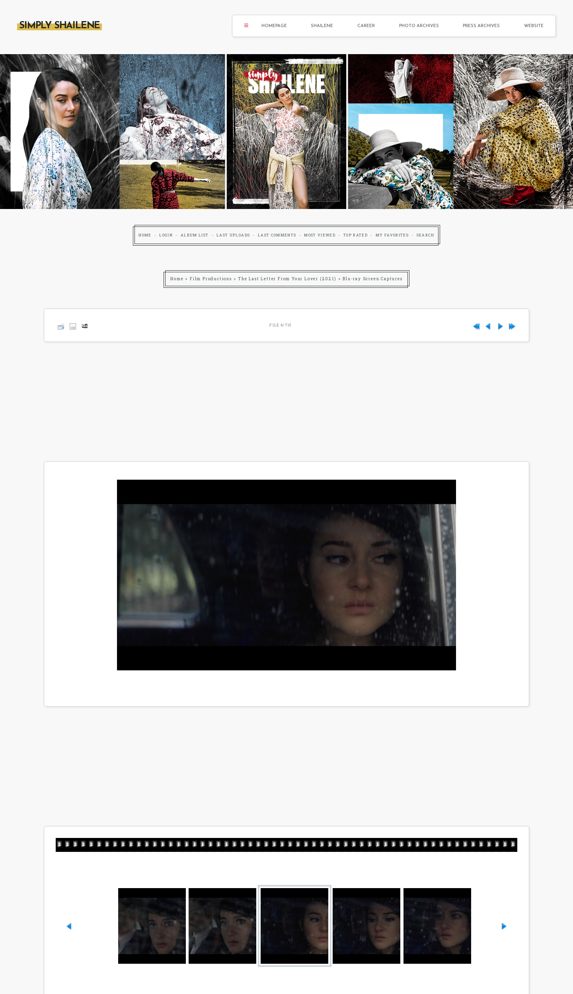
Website (534, 26)
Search (426, 235)
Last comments (277, 235)
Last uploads (233, 235)
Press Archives (481, 26)
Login (166, 235)
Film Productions (211, 278)
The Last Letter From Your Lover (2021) (287, 278)
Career (366, 26)
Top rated (355, 235)
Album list (195, 235)
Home (144, 235)
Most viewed (319, 235)
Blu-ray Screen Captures (372, 278)
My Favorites (392, 235)
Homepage (274, 26)
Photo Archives (419, 26)
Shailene (322, 26)
